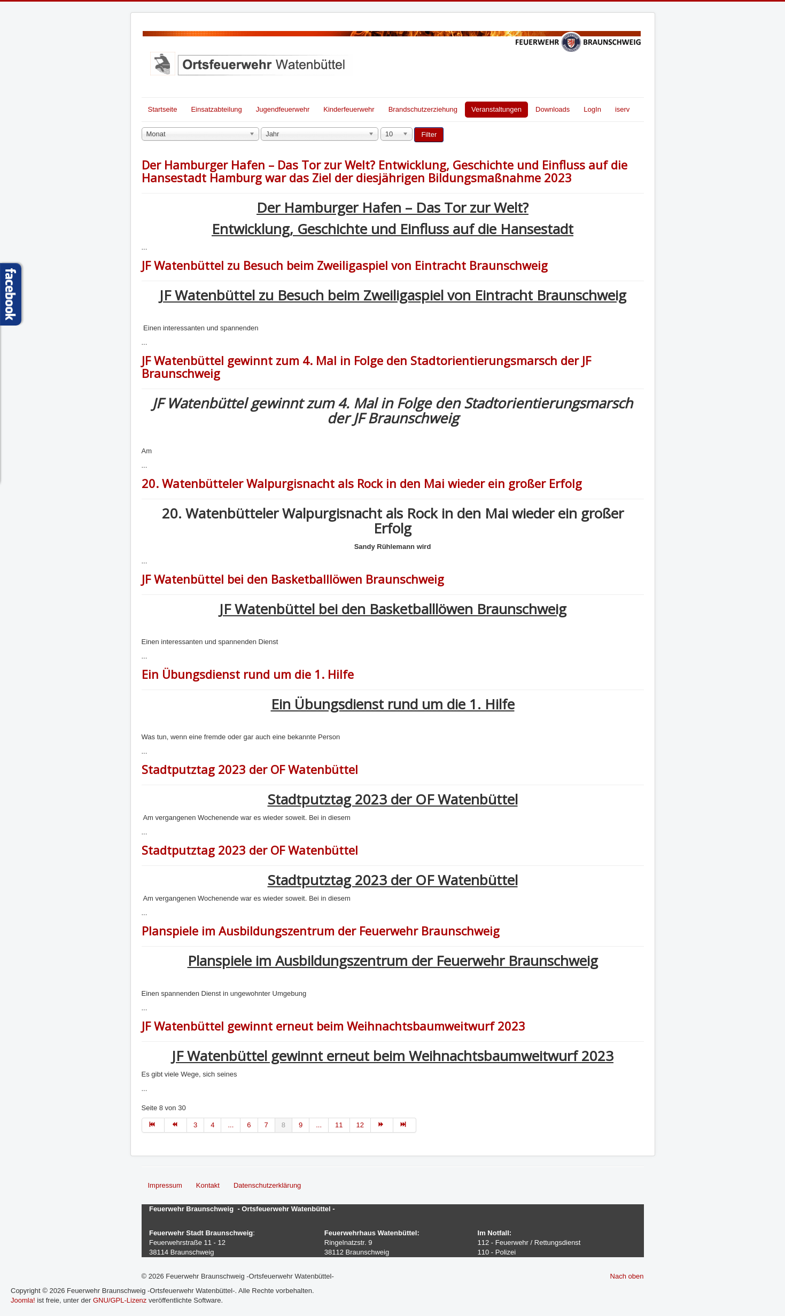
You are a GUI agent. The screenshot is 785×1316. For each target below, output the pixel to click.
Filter (429, 134)
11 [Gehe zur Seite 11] (339, 1125)
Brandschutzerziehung (422, 109)
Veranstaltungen (496, 109)
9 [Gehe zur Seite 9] (300, 1125)
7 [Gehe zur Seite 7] (266, 1125)
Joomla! (23, 1300)
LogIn (592, 109)
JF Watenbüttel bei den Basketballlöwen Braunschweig (293, 579)
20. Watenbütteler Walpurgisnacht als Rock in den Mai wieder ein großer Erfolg (362, 483)
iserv (622, 109)
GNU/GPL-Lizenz (119, 1300)
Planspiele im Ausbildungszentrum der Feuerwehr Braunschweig (321, 931)
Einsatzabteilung (216, 109)
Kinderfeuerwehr (348, 109)
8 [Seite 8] (283, 1125)
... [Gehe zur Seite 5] (231, 1125)
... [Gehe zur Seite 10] (319, 1125)
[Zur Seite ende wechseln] (404, 1125)
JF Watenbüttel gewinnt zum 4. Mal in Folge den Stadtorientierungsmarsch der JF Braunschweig (366, 366)
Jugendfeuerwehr (282, 109)
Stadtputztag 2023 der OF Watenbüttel (250, 769)
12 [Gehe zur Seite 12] (360, 1125)
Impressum (165, 1185)
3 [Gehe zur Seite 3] (195, 1125)
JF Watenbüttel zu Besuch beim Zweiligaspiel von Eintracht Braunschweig (345, 265)
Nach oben (627, 1276)
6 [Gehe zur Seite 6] (249, 1125)
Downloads (552, 109)
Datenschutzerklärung (267, 1185)
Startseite (162, 109)
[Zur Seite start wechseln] (153, 1125)
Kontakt (208, 1185)
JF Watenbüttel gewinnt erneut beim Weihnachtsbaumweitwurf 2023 (333, 1026)
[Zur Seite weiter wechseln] (382, 1125)
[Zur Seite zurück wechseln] (176, 1125)
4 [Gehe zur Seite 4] (212, 1125)
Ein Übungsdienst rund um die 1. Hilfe (248, 674)
